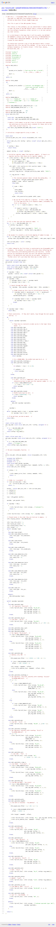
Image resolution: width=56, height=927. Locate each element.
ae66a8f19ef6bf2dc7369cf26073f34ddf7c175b (31, 8)
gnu (3, 8)
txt (49, 924)
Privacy (14, 924)
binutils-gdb (10, 8)
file (34, 14)
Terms (18, 924)
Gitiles (9, 924)
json (53, 924)
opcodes (5, 10)
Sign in (52, 2)
